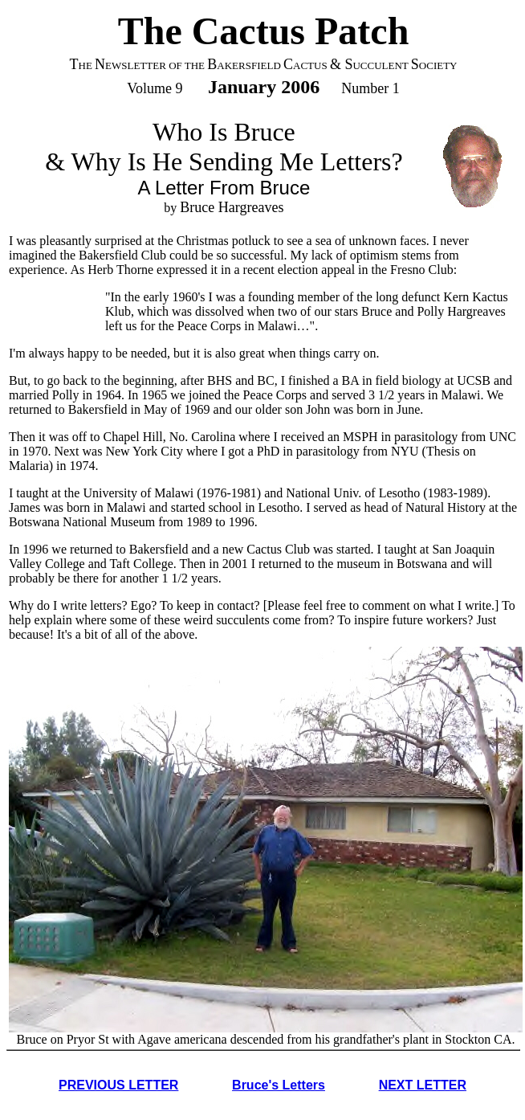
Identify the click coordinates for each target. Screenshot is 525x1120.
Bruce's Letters (278, 1085)
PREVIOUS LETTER (118, 1085)
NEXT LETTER (422, 1085)
